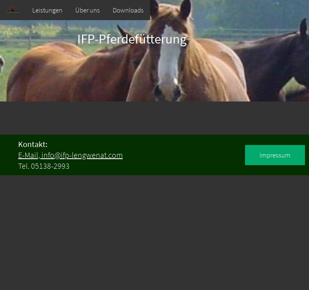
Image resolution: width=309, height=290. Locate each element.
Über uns (87, 10)
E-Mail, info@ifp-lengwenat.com (70, 155)
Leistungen (47, 10)
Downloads (128, 10)
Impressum (275, 155)
